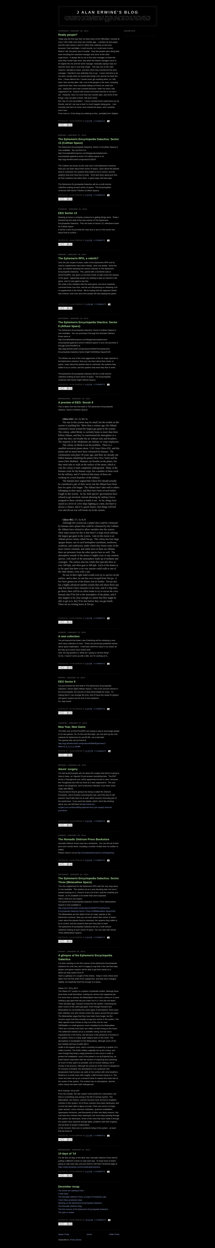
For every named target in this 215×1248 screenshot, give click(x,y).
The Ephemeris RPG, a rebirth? (78, 258)
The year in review (66, 1212)
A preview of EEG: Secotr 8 (75, 402)
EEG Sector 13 (67, 213)
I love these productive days (70, 1200)
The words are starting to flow (71, 1190)
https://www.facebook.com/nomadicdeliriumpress (79, 1167)
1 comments (99, 821)
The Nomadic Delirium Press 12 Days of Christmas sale (82, 1197)
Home (89, 1234)
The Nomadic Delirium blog (70, 1206)
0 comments (99, 121)
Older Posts (114, 1234)
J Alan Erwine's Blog (108, 12)
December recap (68, 1186)
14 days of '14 (67, 1153)
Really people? (67, 34)
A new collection (69, 636)
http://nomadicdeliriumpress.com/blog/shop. (96, 853)
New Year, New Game (72, 726)
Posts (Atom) (75, 1240)
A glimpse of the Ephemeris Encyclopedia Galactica (85, 957)
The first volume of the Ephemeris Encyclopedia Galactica (83, 1209)
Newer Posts (63, 1234)
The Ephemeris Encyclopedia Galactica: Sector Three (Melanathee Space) (88, 880)
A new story (63, 1194)
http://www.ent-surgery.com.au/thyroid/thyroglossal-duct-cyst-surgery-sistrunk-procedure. (85, 807)
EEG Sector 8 (66, 681)
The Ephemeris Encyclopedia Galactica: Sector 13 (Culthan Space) (88, 141)
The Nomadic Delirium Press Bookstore (83, 839)
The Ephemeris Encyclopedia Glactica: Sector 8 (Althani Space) (87, 324)
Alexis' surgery (68, 769)
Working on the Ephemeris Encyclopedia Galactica (80, 1203)
